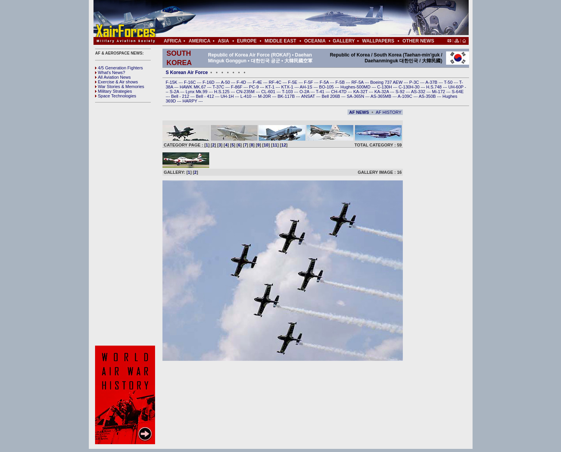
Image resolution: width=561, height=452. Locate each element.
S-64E (458, 91)
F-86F (237, 87)
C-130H (385, 87)
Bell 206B (331, 96)
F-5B (340, 82)
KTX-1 (288, 87)
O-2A (305, 91)
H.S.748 (434, 87)
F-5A (325, 82)
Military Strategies (113, 91)
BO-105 (327, 87)
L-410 (246, 96)
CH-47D (339, 91)
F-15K (172, 82)
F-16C (190, 82)
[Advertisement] (304, 18)
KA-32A (382, 91)
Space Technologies (115, 96)
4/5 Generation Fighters (119, 67)
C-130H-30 (410, 87)
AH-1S (306, 87)
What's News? (110, 72)
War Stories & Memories (119, 86)
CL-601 (268, 91)
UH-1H (228, 96)
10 (266, 145)
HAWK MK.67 (193, 87)
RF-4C (275, 82)
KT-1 (270, 87)
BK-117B (286, 96)
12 (283, 145)
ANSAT (308, 96)
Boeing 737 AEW (387, 82)
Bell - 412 (205, 96)
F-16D (209, 82)
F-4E (258, 82)
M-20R (265, 96)
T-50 (449, 82)
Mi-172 (439, 91)
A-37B (432, 82)
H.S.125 (222, 91)
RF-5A (358, 82)
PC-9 (254, 87)
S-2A (175, 91)
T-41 (321, 91)
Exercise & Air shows (116, 81)
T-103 (288, 91)
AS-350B (428, 96)
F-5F (309, 82)
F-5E (293, 82)
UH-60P (456, 87)
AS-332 (419, 91)
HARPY (191, 101)
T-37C (219, 87)
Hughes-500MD (356, 87)
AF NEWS (359, 112)
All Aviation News (113, 77)
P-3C (414, 82)
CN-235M (246, 91)
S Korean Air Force (187, 72)
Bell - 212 (181, 96)
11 (274, 145)
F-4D (241, 82)
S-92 (400, 91)
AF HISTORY (389, 112)
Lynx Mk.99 (197, 91)
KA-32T (361, 91)
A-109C (405, 96)
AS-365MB (381, 96)
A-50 (226, 82)
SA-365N (356, 96)
